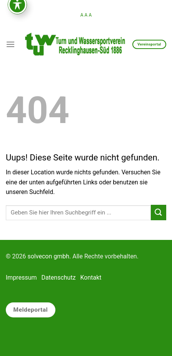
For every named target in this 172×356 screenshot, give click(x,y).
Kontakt (91, 277)
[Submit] (158, 212)
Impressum (21, 277)
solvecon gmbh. (49, 256)
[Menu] (10, 44)
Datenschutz (58, 277)
